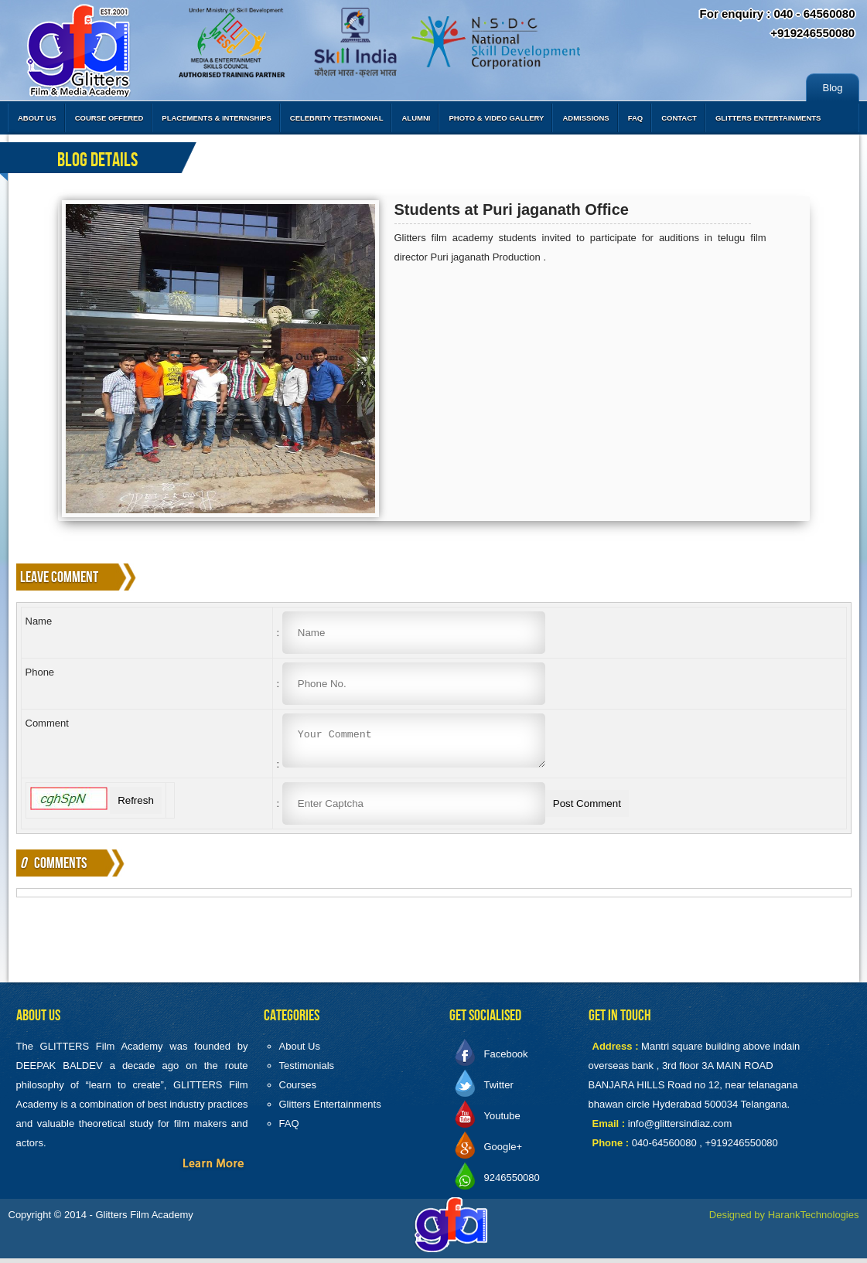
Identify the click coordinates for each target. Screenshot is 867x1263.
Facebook (506, 1058)
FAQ (635, 118)
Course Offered (109, 118)
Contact (679, 118)
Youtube (502, 1120)
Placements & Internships (216, 118)
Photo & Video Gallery (496, 118)
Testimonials (307, 1070)
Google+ (503, 1151)
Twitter (499, 1089)
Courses (297, 1089)
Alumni (415, 118)
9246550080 (512, 1182)
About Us (37, 118)
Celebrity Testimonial (337, 118)
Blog (832, 88)
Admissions (585, 118)
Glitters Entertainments (768, 118)
